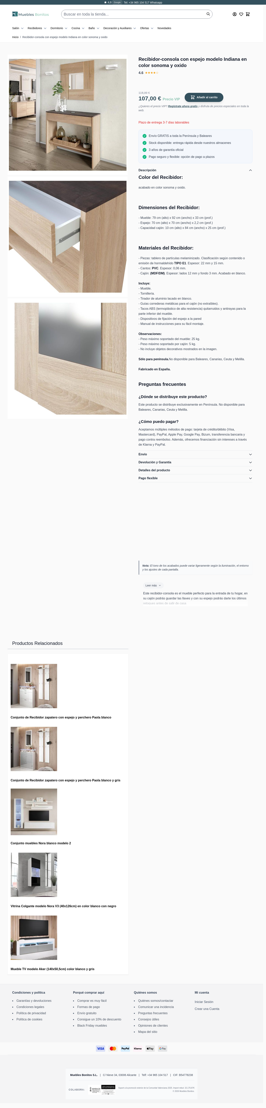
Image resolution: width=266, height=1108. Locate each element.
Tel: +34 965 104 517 (136, 2)
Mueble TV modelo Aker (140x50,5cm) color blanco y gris (52, 969)
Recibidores (37, 26)
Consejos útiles (148, 1019)
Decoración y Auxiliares (120, 26)
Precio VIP (171, 99)
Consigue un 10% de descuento (99, 1019)
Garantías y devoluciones (34, 1000)
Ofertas (147, 26)
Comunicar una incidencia (156, 1007)
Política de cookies (29, 1019)
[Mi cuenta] (235, 12)
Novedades (164, 26)
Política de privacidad (31, 1013)
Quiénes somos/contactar (155, 1000)
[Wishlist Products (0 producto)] (241, 12)
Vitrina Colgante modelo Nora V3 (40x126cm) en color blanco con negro (63, 906)
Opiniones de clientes (153, 1025)
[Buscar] (208, 11)
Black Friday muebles (92, 1025)
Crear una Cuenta (207, 1009)
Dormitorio (60, 26)
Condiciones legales (30, 1007)
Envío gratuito (86, 1013)
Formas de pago (88, 1007)
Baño (94, 26)
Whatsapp (155, 2)
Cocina (78, 26)
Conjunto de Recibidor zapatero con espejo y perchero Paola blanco (61, 717)
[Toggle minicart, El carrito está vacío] (248, 12)
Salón (18, 26)
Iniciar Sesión (204, 1002)
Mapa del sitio (147, 1031)
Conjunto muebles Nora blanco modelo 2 (41, 843)
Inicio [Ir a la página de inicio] (15, 37)
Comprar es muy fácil (92, 1000)
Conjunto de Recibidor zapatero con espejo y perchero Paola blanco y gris (65, 780)
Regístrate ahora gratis (183, 106)
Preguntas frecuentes (153, 1013)
